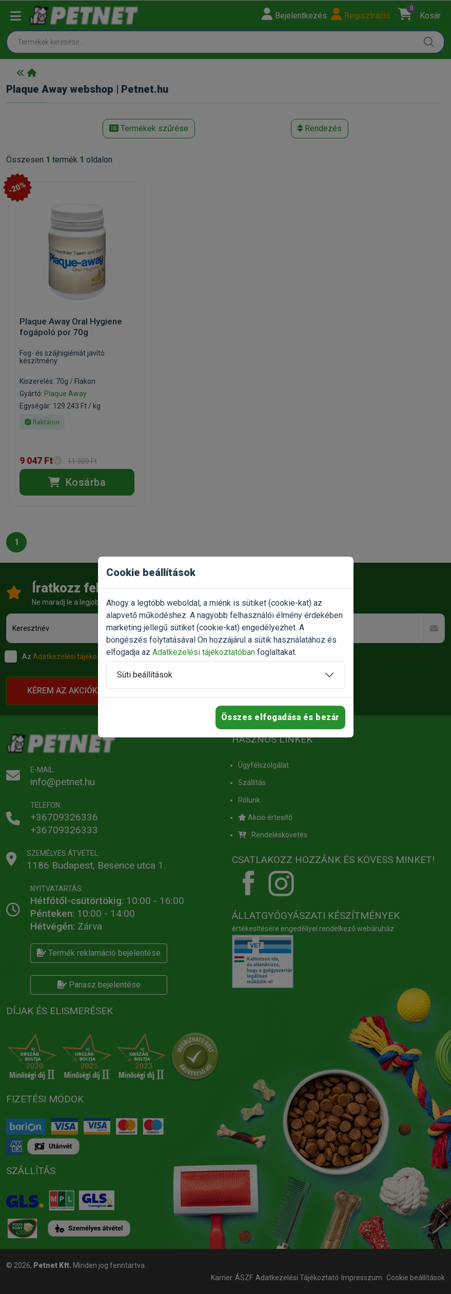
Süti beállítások (144, 675)
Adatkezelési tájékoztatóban (203, 652)
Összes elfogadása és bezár (280, 717)
